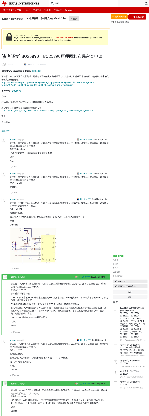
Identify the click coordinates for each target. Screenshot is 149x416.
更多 (77, 18)
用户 (145, 3)
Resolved (118, 255)
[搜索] (83, 3)
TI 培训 (45, 10)
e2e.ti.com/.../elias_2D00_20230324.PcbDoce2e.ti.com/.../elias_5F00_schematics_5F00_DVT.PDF (48, 110)
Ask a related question (63, 38)
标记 (130, 292)
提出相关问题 (119, 17)
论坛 (26, 10)
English (65, 10)
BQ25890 (122, 281)
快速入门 (55, 10)
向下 (18, 167)
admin (10, 65)
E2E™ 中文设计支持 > (12, 10)
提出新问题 (138, 17)
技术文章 (35, 10)
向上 (11, 167)
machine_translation (126, 286)
